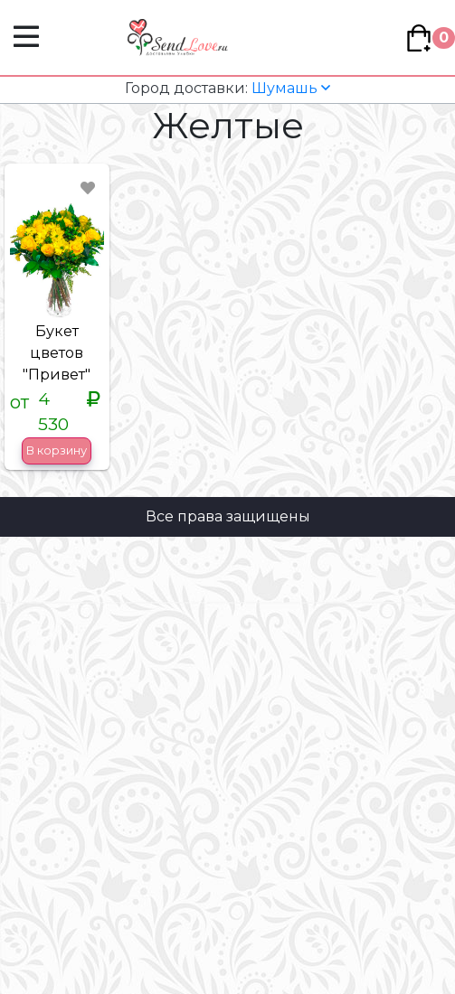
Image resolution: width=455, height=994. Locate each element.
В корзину (56, 450)
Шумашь (227, 88)
